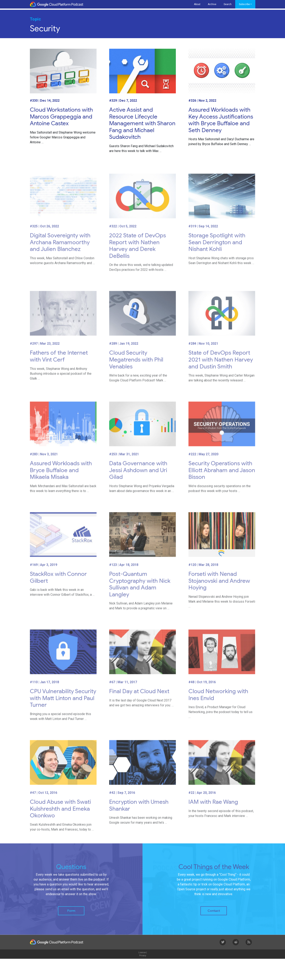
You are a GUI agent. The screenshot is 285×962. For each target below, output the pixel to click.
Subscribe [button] (244, 4)
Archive (212, 4)
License (142, 956)
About (197, 4)
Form (71, 914)
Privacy (142, 959)
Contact (214, 914)
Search (228, 4)
